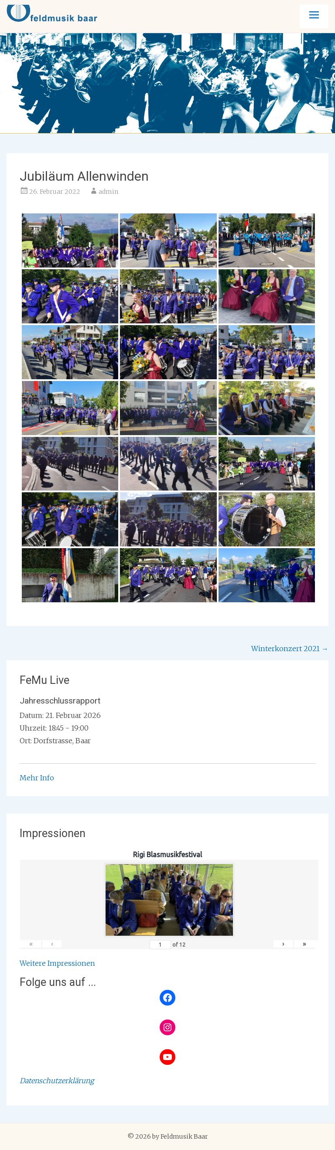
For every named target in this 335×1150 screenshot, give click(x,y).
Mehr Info (37, 777)
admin (108, 192)
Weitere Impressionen (57, 963)
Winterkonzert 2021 (289, 648)
